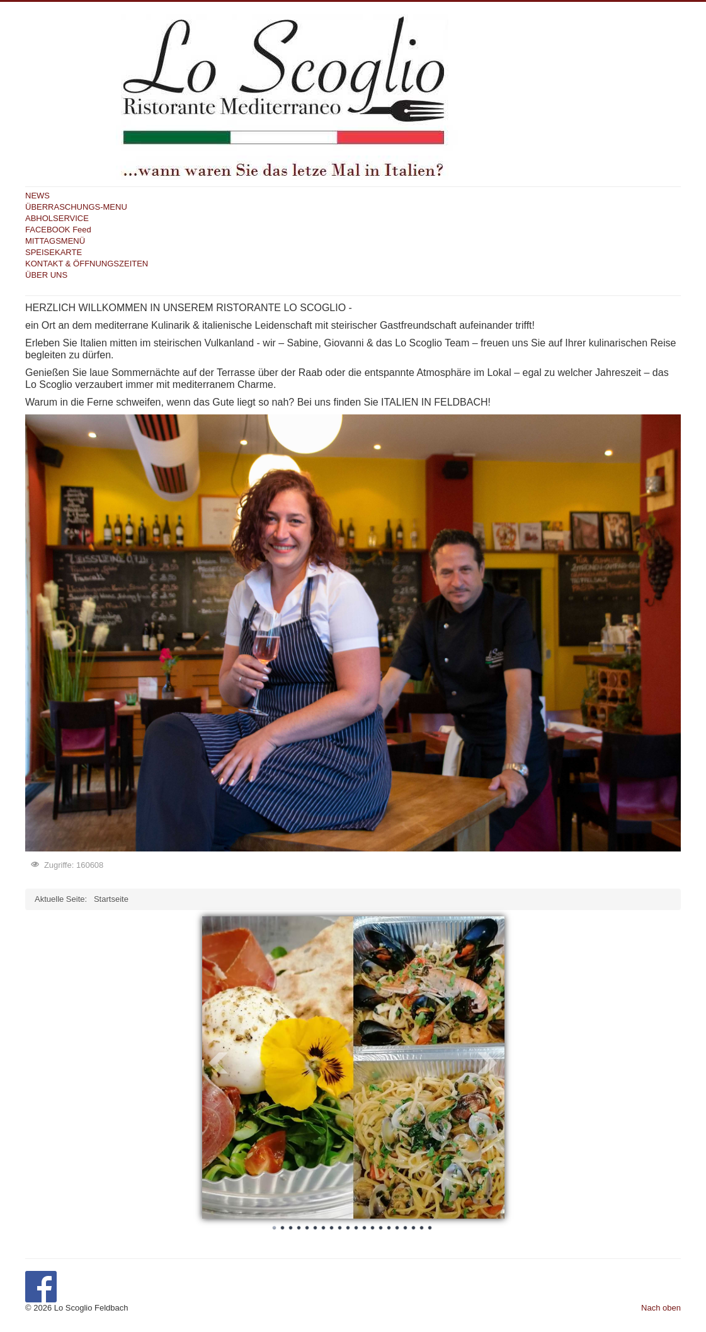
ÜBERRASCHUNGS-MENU (76, 207)
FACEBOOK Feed (58, 229)
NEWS (37, 195)
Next (488, 1063)
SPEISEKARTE (53, 252)
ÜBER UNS (46, 275)
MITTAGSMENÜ (55, 241)
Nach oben (661, 1307)
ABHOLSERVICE (57, 218)
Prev (218, 1063)
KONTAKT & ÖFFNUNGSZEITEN (86, 263)
